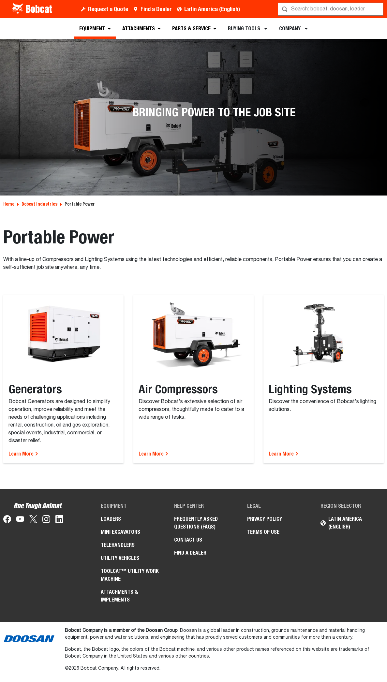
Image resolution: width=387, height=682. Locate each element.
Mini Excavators (120, 532)
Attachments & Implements (119, 596)
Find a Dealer (156, 9)
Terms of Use (263, 532)
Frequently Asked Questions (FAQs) (196, 523)
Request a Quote (108, 9)
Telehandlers (118, 545)
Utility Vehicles (120, 558)
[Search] (331, 9)
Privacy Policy (264, 519)
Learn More (23, 454)
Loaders (111, 519)
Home (8, 204)
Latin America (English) (212, 9)
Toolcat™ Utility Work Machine (130, 575)
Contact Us (188, 540)
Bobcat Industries (39, 204)
